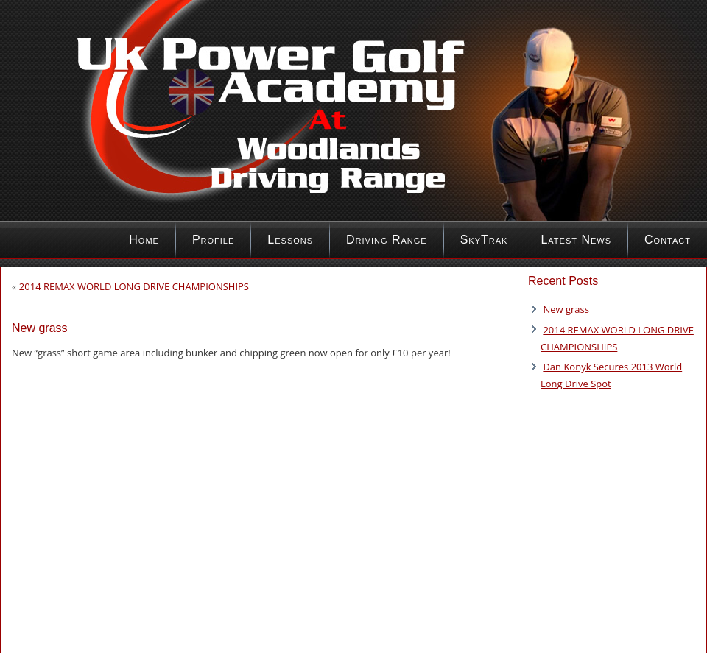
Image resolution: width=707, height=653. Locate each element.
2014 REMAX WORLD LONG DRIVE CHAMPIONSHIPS (134, 286)
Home (144, 239)
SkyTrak (484, 239)
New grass (566, 309)
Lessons (290, 239)
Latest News (576, 239)
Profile (213, 239)
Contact (667, 239)
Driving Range (386, 239)
